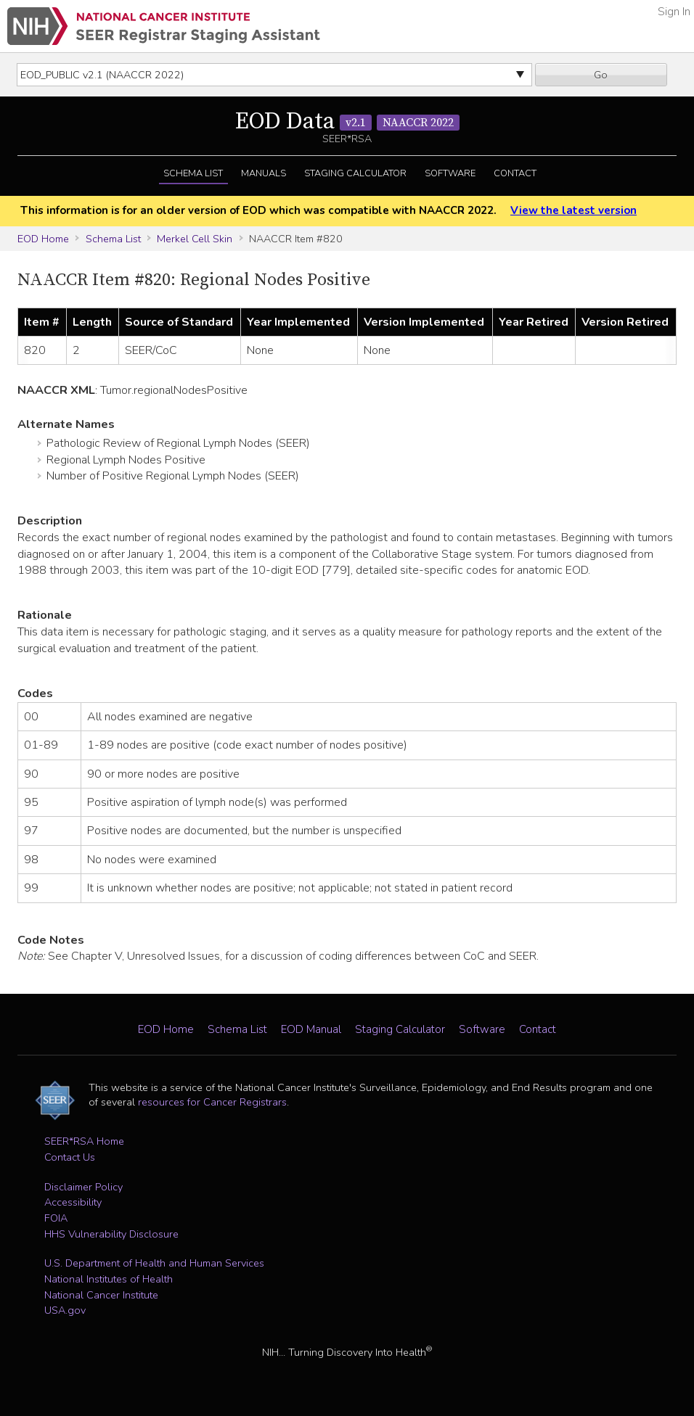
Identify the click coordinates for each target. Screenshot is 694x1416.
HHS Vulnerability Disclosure (111, 1234)
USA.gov (65, 1310)
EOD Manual (311, 1029)
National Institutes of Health (108, 1279)
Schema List (193, 173)
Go (601, 74)
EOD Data (347, 121)
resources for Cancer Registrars (212, 1102)
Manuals (263, 173)
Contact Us (69, 1157)
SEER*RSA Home (84, 1141)
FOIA (56, 1218)
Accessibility (73, 1202)
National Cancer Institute (101, 1295)
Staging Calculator (355, 173)
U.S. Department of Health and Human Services (154, 1263)
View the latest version (573, 210)
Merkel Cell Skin (194, 238)
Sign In (674, 12)
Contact (515, 173)
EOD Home (43, 238)
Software (450, 173)
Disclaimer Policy (83, 1187)
